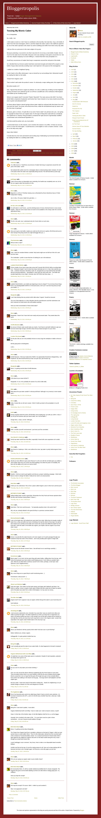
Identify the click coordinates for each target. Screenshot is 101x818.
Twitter (72, 60)
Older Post (61, 798)
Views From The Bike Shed (78, 447)
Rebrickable (74, 513)
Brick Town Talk (75, 499)
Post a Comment (13, 794)
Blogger (82, 810)
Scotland (56, 153)
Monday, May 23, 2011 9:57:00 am (20, 791)
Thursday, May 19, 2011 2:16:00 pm (20, 478)
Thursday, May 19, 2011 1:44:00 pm (20, 466)
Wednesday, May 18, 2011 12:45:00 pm (21, 235)
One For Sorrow (76, 104)
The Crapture (75, 111)
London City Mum (75, 421)
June (74, 97)
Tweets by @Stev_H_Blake (76, 366)
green (33, 153)
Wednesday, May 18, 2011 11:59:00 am (21, 174)
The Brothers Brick (76, 501)
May (74, 99)
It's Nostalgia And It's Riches (78, 413)
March (74, 136)
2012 (72, 79)
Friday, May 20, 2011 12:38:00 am (20, 660)
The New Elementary (76, 509)
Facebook (73, 58)
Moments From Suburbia (77, 427)
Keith (12, 412)
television (61, 153)
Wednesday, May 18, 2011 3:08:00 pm (21, 331)
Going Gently (74, 411)
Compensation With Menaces (80, 101)
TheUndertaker (15, 240)
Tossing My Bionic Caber (79, 115)
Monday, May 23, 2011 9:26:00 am (20, 778)
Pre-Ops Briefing (76, 131)
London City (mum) (16, 336)
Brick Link (73, 489)
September (76, 90)
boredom (20, 153)
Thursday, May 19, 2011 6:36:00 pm (20, 565)
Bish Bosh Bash (15, 726)
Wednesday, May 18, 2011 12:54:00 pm (21, 259)
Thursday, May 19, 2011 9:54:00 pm (20, 605)
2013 (72, 76)
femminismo (14, 556)
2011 (72, 81)
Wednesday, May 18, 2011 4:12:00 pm (21, 384)
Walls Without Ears (76, 62)
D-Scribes (73, 402)
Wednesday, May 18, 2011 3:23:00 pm (21, 349)
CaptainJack (25, 153)
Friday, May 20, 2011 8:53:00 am (19, 721)
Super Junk (75, 113)
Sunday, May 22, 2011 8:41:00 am (20, 761)
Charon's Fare (74, 54)
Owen (12, 665)
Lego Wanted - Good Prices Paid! (80, 523)
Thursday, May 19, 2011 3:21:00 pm (20, 512)
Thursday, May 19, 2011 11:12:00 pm (21, 638)
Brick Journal (74, 487)
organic (51, 153)
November (75, 85)
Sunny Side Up (75, 439)
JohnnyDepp (42, 153)
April (74, 134)
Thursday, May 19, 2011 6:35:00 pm (20, 550)
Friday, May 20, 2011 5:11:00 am (19, 686)
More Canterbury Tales (77, 429)
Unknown (13, 162)
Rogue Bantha (75, 515)
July (74, 95)
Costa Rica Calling (76, 400)
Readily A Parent (75, 435)
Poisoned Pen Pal (77, 108)
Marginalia (14, 295)
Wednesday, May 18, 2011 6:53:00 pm (21, 407)
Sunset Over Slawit (76, 441)
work (12, 154)
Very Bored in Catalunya (17, 437)
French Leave (74, 406)
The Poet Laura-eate (76, 433)
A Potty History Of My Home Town (62, 23)
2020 (72, 69)
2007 (72, 151)
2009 (72, 146)
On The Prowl (76, 124)
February (75, 138)
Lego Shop (74, 503)
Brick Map (73, 491)
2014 (72, 74)
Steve (14, 150)
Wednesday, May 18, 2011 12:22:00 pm (21, 213)
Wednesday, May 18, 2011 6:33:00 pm (21, 395)
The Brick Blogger (75, 485)
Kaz (72, 457)
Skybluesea (74, 437)
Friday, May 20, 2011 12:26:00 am (20, 648)
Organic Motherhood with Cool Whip (21, 653)
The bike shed (15, 597)
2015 (72, 72)
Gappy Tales (74, 408)
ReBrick (73, 511)
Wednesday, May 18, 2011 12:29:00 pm (21, 223)
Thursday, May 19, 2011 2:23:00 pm (20, 488)
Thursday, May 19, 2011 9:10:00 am (20, 422)
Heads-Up (75, 106)
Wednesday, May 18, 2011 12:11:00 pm (21, 200)
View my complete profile (84, 37)
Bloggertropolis (23, 8)
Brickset (73, 495)
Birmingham (14, 153)
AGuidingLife (14, 610)
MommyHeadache (16, 518)
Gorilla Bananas (15, 324)
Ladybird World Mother (17, 265)
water (9, 154)
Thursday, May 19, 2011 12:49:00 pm (21, 453)
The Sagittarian (15, 692)
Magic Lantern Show (76, 425)
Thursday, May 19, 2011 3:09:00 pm (20, 499)
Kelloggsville (74, 417)
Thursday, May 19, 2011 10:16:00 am (21, 441)
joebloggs (13, 179)
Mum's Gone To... (75, 431)
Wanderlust (74, 449)
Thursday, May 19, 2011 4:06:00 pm (20, 529)
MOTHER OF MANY (16, 493)
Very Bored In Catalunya (77, 445)
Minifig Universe (75, 505)
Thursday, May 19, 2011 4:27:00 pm (20, 541)
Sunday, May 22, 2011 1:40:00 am (20, 751)
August (75, 92)
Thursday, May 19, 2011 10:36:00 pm (21, 622)
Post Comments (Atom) (20, 801)
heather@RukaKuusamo (18, 458)
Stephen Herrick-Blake (85, 356)
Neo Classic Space (76, 507)
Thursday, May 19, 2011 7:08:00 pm (20, 579)
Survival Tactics (76, 128)
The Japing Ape (75, 415)
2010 (72, 144)
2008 (72, 148)
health (37, 153)
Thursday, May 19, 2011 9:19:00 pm (20, 592)
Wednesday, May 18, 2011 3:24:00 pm (21, 360)
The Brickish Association (77, 483)
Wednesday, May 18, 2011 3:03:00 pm (21, 319)
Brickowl (73, 493)
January (75, 141)
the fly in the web (15, 205)
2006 (72, 153)
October (75, 88)
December (75, 83)
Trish (12, 228)
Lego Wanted (76, 23)
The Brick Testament (76, 497)
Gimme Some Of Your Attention (80, 126)
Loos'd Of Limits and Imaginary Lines (81, 423)
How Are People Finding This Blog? (41, 23)
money (47, 153)
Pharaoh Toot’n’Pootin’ (78, 118)
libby (12, 389)
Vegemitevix (74, 443)
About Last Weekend (17, 584)
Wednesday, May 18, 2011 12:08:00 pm (21, 185)
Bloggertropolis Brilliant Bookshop (20, 23)
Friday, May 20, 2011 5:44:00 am (19, 699)
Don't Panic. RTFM (76, 404)
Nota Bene (14, 483)
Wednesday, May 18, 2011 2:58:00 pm (21, 308)
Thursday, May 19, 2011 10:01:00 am (21, 432)
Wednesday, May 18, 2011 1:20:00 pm (21, 276)
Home (7, 23)
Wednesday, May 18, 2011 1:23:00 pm (21, 289)
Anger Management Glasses (30, 16)
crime (30, 153)
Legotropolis (74, 56)
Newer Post (10, 798)
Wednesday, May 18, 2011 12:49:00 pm (21, 245)
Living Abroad (74, 419)
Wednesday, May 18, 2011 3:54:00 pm (21, 370)
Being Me (13, 644)
